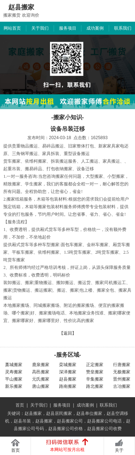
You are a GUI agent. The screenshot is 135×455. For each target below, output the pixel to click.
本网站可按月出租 (67, 449)
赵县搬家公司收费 (104, 428)
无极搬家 (121, 371)
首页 (19, 405)
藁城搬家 (13, 364)
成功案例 (95, 28)
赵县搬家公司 (70, 421)
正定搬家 (94, 364)
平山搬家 (13, 379)
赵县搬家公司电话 (104, 421)
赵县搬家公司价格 (65, 428)
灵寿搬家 (13, 371)
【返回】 (67, 333)
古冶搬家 (121, 386)
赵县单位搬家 (89, 413)
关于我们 (40, 28)
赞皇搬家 (94, 371)
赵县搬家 (67, 379)
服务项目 (67, 28)
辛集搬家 (94, 379)
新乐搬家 (13, 386)
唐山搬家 (40, 386)
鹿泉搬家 (40, 364)
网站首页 (12, 28)
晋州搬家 (121, 379)
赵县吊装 (22, 421)
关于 (119, 450)
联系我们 (122, 28)
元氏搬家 (40, 379)
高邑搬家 (40, 371)
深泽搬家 (67, 371)
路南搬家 (67, 386)
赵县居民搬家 (59, 413)
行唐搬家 (121, 364)
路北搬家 (94, 386)
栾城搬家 (67, 364)
